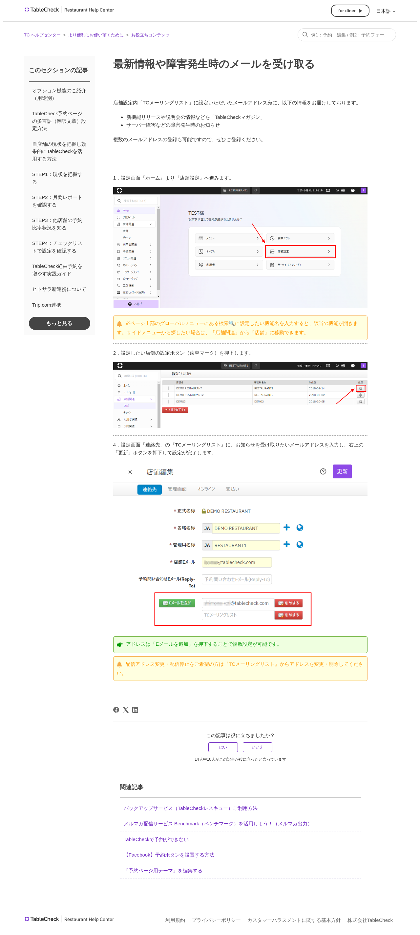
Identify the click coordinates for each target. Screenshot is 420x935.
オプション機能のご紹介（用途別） (59, 94)
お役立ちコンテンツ (150, 35)
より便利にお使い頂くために (96, 35)
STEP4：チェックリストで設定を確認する (57, 246)
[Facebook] (116, 710)
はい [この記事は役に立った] (223, 747)
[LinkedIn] (135, 710)
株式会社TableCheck (370, 920)
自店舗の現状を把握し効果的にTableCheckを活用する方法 (59, 151)
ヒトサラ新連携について (59, 289)
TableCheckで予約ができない (156, 839)
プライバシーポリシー (216, 920)
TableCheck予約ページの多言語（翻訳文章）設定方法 (59, 121)
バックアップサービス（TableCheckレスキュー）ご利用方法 (191, 808)
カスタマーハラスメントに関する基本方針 (294, 920)
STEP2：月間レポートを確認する (57, 200)
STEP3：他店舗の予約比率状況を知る (57, 223)
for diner (347, 10)
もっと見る (59, 323)
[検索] (347, 34)
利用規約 (175, 920)
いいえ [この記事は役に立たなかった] (257, 747)
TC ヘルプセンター (42, 35)
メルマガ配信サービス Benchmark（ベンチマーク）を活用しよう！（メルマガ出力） (218, 823)
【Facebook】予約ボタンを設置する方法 (169, 855)
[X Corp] (126, 710)
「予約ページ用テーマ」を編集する (163, 870)
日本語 (386, 11)
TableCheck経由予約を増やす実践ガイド (57, 269)
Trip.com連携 (46, 305)
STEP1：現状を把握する (57, 178)
